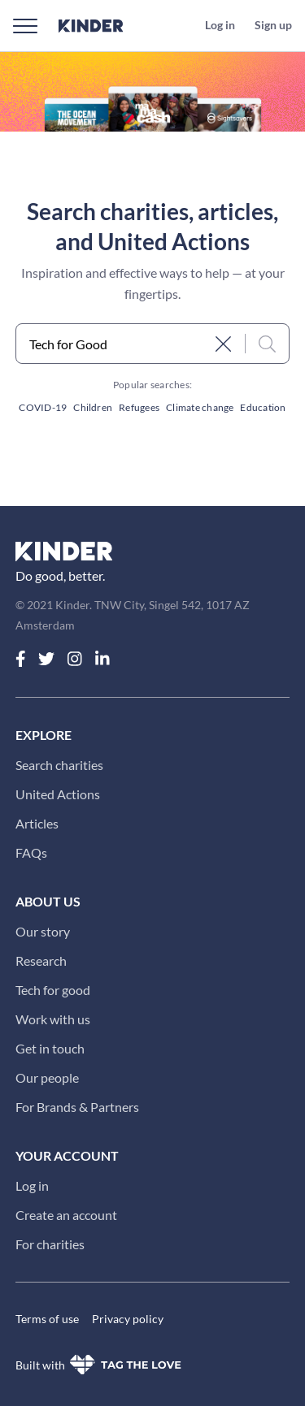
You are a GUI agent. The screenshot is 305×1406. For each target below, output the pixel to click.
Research (41, 960)
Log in (32, 1185)
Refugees (139, 407)
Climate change (199, 407)
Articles (37, 823)
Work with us (52, 1019)
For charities (50, 1244)
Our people (47, 1077)
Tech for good (52, 989)
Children (92, 407)
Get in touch (50, 1048)
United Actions (57, 794)
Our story (42, 931)
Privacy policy (127, 1319)
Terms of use (47, 1319)
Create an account (66, 1214)
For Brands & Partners (77, 1106)
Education (262, 407)
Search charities (59, 764)
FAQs (31, 852)
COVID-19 (43, 407)
